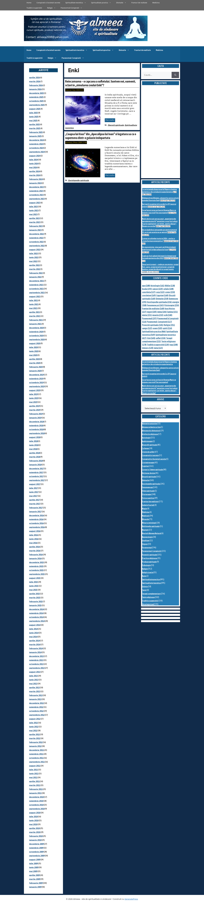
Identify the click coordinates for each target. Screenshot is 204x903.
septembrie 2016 (37, 527)
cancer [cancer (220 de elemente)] (157, 289)
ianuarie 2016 (35, 558)
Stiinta (145, 586)
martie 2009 (34, 879)
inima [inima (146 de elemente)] (162, 311)
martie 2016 (34, 551)
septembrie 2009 (37, 856)
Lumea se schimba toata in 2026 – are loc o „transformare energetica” (158, 239)
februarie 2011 (36, 789)
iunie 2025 (33, 116)
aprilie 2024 (34, 171)
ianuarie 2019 (35, 418)
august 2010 (34, 813)
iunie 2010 (33, 820)
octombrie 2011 (36, 758)
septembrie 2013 (37, 668)
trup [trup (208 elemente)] (173, 344)
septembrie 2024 (37, 152)
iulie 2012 (33, 723)
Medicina (156, 2)
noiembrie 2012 (36, 707)
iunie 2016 (33, 539)
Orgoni (145, 544)
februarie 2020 (36, 367)
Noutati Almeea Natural (151, 533)
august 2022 (34, 249)
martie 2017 (34, 504)
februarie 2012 (36, 742)
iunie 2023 (33, 210)
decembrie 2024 (36, 140)
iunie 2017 (33, 492)
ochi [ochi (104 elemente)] (168, 315)
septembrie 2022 (37, 246)
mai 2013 (33, 683)
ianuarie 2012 (35, 746)
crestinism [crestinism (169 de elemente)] (149, 295)
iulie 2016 (33, 535)
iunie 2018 (33, 445)
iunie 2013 (33, 680)
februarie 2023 (36, 226)
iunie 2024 (33, 163)
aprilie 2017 (34, 500)
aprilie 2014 (34, 640)
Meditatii (145, 516)
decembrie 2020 (36, 328)
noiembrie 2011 (36, 754)
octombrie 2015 (36, 570)
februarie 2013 (36, 695)
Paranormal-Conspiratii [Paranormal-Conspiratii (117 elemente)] (159, 321)
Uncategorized (148, 604)
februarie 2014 (36, 648)
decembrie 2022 (36, 234)
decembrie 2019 (36, 375)
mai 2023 (33, 214)
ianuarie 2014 (35, 652)
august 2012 (34, 719)
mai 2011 (33, 777)
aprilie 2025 (34, 124)
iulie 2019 (33, 394)
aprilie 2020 (34, 359)
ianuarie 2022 (35, 277)
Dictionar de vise (148, 473)
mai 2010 (33, 824)
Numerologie (147, 537)
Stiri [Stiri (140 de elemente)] (151, 338)
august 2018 (34, 437)
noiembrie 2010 (36, 801)
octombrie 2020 (36, 335)
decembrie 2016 (36, 515)
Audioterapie (147, 441)
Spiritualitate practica (102, 2)
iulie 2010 (33, 816)
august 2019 (34, 390)
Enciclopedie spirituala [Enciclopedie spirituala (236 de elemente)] (159, 302)
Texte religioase (148, 597)
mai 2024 (33, 167)
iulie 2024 (33, 159)
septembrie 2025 (37, 105)
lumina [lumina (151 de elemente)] (172, 311)
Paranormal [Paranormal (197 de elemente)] (149, 318)
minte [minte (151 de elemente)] (147, 315)
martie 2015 (34, 597)
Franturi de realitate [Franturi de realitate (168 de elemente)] (153, 308)
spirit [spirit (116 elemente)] (167, 328)
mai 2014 (33, 637)
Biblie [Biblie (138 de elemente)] (170, 285)
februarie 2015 (36, 601)
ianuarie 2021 (35, 324)
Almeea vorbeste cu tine (151, 427)
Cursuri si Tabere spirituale (152, 469)
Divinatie (122, 2)
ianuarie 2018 (35, 464)
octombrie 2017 (36, 476)
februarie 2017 (36, 508)
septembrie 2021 (37, 292)
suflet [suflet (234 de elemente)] (161, 338)
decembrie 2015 (36, 562)
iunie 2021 (33, 304)
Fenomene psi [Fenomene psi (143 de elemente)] (155, 305)
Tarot (144, 590)
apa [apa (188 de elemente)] (146, 285)
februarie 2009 (36, 883)
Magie (144, 508)
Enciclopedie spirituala (78, 180)
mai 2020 (33, 355)
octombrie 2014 (36, 617)
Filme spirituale (148, 491)
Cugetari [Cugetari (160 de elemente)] (162, 295)
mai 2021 (33, 308)
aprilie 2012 (34, 734)
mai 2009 (33, 871)
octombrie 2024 (36, 148)
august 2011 (34, 766)
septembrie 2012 (37, 715)
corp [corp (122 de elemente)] (160, 292)
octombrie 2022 (36, 242)
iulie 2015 (33, 582)
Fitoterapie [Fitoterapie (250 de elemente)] (171, 305)
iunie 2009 (33, 867)
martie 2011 (34, 785)
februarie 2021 (36, 320)
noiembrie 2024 (36, 144)
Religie (52, 7)
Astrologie (146, 438)
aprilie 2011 (34, 781)
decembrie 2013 (36, 656)
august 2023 (34, 203)
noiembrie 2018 (36, 425)
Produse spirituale (149, 562)
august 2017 (34, 484)
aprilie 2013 (34, 687)
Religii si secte (147, 572)
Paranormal (147, 547)
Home (29, 2)
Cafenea (145, 448)
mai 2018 (33, 449)
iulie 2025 (33, 113)
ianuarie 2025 (35, 136)
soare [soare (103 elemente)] (157, 328)
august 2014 (34, 625)
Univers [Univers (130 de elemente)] (147, 348)
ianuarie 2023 (35, 230)
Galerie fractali (148, 505)
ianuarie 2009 (35, 887)
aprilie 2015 (34, 594)
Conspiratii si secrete (150, 455)
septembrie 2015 (37, 574)
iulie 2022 (33, 253)
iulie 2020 (33, 347)
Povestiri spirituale (149, 555)
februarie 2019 (36, 414)
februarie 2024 (36, 179)
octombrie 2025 (36, 101)
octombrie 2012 (36, 711)
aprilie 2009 (34, 875)
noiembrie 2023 (36, 191)
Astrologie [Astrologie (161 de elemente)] (157, 285)
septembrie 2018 (37, 433)
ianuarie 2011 (35, 793)
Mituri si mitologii (149, 523)
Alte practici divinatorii (151, 430)
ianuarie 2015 (35, 605)
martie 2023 (34, 222)
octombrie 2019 (36, 382)
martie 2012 (34, 738)
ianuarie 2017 (35, 511)
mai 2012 (33, 730)
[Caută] (175, 75)
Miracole (145, 519)
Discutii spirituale (116, 125)
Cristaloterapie (148, 462)
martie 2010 (34, 832)
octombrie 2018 (36, 429)
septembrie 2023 (37, 199)
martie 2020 (34, 363)
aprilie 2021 (34, 312)
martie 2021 (34, 316)
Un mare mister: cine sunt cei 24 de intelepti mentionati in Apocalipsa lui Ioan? (159, 248)
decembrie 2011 (36, 750)
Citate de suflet (148, 452)
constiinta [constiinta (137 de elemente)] (148, 292)
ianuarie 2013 (35, 699)
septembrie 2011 (37, 762)
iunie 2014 (33, 633)
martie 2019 (34, 410)
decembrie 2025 (36, 93)
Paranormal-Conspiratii (73, 7)
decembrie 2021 (36, 281)
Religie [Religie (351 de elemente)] (169, 325)
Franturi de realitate (139, 2)
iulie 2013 (33, 676)
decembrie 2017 (36, 468)
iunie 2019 (33, 398)
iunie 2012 (33, 726)
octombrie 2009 (36, 852)
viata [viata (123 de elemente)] (158, 348)
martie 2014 (34, 644)
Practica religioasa (149, 558)
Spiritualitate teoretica (76, 2)
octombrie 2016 (36, 523)
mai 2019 (33, 402)
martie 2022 (34, 269)
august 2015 (34, 578)
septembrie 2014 (37, 621)
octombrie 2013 (36, 664)
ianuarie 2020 (35, 371)
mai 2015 (33, 590)
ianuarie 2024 (35, 183)
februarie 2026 (36, 85)
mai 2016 (33, 543)
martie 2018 (34, 457)
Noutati (145, 530)
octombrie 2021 (36, 289)
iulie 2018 (33, 441)
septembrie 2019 (37, 386)
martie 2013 (34, 691)
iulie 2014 (33, 629)
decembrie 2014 (36, 609)
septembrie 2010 (37, 809)
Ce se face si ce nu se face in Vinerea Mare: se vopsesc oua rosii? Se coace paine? (159, 211)
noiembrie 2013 (36, 660)
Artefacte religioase (150, 434)
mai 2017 (33, 496)
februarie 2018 (36, 461)
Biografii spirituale (149, 445)
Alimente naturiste (149, 423)
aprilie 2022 (34, 265)
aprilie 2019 (34, 406)
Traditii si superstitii (34, 8)
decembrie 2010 (36, 797)
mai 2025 (33, 120)
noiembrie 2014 (36, 613)
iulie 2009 (33, 863)
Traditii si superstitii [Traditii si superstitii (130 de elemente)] (158, 344)
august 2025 (34, 109)
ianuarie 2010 (35, 840)
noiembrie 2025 (36, 97)
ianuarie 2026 (35, 89)
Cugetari (145, 466)
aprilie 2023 (34, 218)
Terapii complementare (151, 594)
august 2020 (34, 343)
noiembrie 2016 (36, 519)
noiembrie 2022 (36, 238)
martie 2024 (34, 175)
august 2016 (34, 531)
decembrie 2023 (36, 187)
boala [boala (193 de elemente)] (147, 289)
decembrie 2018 (36, 421)
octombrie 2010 (36, 805)
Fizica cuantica (148, 498)
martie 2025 (34, 128)
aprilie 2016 (34, 547)
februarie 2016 (36, 554)
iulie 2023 (33, 206)
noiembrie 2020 (36, 332)
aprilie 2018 (34, 453)
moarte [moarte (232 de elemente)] (157, 315)
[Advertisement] (160, 135)
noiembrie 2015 (36, 566)
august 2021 (34, 296)
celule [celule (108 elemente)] (168, 289)
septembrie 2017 (37, 480)
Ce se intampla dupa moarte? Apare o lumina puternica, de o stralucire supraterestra (159, 190)
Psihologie (146, 565)
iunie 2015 (33, 586)
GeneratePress (131, 899)
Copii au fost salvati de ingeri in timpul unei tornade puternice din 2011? (159, 257)
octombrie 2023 (36, 195)
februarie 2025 (36, 132)
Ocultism (145, 540)
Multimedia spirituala (150, 526)
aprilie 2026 (34, 77)
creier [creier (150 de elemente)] (170, 292)
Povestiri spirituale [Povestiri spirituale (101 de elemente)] (152, 325)
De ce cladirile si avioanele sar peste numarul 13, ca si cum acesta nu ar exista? (159, 231)
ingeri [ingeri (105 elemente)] (152, 311)
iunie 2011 (33, 773)
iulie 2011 (33, 769)
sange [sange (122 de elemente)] (147, 328)
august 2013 (34, 672)
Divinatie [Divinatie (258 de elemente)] (162, 298)
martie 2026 (34, 81)
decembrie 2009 (36, 844)
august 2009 (34, 859)
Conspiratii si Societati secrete (48, 2)
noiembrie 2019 (36, 378)
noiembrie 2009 (36, 848)
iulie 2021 (33, 300)
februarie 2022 (36, 273)
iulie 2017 (33, 488)
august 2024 (34, 156)
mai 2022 (33, 261)
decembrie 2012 (36, 703)
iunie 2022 (33, 257)
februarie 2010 (36, 836)
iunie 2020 (33, 351)
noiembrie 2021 (36, 285)
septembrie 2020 (37, 339)
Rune (144, 576)
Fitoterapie (146, 494)
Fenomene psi (147, 487)
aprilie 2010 (34, 828)
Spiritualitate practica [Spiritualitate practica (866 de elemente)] (154, 331)
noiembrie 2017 (36, 472)
